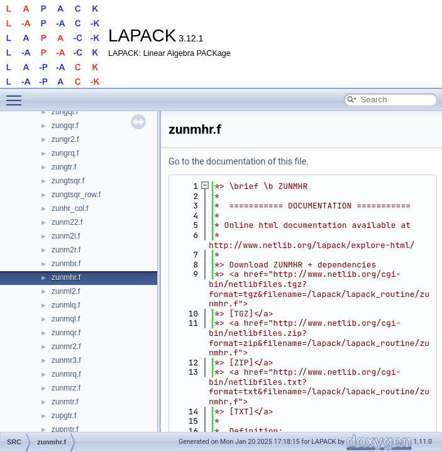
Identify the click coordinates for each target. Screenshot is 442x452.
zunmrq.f (66, 374)
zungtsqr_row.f (76, 194)
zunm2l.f (66, 236)
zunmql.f (66, 319)
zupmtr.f (65, 429)
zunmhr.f (66, 277)
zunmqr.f (66, 332)
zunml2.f (66, 291)
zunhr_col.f (70, 208)
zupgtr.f (64, 415)
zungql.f (65, 111)
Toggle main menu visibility (17, 95)
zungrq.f (65, 153)
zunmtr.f (65, 401)
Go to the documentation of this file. (239, 161)
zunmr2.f (66, 346)
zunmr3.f (66, 360)
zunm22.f (67, 222)
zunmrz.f (66, 388)
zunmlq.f (66, 305)
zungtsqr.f (68, 180)
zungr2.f (65, 139)
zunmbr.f (66, 263)
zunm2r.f (66, 249)
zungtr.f (64, 167)
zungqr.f (65, 125)
